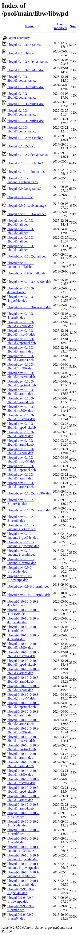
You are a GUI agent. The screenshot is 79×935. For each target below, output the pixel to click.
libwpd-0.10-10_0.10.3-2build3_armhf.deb (23, 671)
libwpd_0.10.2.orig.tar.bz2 (25, 138)
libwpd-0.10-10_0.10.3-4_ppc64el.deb (23, 620)
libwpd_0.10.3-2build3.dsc (25, 70)
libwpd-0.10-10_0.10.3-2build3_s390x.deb (23, 645)
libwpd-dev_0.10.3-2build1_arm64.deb (20, 442)
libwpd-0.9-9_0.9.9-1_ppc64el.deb (20, 891)
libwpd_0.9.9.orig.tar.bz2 (24, 188)
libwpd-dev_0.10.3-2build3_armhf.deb (20, 349)
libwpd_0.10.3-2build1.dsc (25, 104)
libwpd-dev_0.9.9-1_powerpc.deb (19, 578)
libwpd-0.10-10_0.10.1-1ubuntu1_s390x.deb (23, 848)
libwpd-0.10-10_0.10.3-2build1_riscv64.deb (23, 738)
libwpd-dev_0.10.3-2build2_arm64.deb (20, 400)
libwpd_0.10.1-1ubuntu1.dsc (26, 172)
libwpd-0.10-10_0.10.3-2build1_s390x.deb (23, 730)
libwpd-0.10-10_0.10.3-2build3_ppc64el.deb (23, 662)
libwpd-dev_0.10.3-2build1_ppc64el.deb (21, 425)
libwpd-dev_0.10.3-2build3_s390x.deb (20, 324)
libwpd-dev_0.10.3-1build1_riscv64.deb (21, 459)
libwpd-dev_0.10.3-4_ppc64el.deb (20, 298)
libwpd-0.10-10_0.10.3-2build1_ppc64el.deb (23, 747)
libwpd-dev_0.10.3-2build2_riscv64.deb (21, 375)
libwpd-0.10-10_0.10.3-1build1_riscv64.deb (23, 781)
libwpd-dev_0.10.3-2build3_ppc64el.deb (21, 341)
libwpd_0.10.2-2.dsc (21, 146)
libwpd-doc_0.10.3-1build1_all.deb (20, 248)
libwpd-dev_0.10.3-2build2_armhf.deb (20, 391)
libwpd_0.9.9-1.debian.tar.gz (26, 205)
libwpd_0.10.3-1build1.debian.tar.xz (21, 129)
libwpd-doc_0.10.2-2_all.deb (26, 256)
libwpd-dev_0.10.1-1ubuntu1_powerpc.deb (23, 544)
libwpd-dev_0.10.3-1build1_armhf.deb (20, 476)
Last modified (60, 26)
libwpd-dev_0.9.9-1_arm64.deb (28, 595)
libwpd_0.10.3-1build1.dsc (25, 121)
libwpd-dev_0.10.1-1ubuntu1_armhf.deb (21, 552)
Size (73, 26)
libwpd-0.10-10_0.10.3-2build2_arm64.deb (23, 722)
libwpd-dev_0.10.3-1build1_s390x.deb (20, 451)
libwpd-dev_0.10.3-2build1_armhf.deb (20, 434)
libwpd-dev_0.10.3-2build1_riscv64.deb (21, 417)
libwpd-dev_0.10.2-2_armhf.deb (29, 510)
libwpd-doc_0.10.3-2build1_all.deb (20, 239)
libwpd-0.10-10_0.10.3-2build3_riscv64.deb (23, 654)
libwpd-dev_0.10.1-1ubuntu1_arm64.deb (21, 561)
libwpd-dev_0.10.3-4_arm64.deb (20, 315)
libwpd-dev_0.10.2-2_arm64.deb (20, 518)
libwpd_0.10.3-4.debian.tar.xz (27, 61)
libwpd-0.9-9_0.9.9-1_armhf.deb (20, 908)
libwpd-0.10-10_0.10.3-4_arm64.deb (23, 637)
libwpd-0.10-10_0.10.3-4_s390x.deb (23, 603)
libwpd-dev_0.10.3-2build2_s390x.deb (20, 366)
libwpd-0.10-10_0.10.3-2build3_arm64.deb (23, 679)
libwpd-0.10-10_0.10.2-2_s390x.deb (23, 815)
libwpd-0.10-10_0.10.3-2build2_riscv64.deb (23, 696)
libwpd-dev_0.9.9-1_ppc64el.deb (19, 569)
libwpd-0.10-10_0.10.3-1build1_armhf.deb (23, 798)
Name (29, 26)
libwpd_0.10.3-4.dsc (21, 53)
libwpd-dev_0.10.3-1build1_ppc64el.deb (21, 468)
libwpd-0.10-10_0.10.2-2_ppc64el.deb (23, 823)
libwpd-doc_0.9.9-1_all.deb (26, 273)
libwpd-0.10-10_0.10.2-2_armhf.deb (23, 832)
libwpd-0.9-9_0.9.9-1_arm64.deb (20, 916)
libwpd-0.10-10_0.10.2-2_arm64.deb (23, 840)
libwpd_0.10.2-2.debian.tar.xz (27, 155)
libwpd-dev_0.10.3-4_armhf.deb (29, 307)
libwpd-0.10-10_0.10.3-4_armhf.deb (23, 628)
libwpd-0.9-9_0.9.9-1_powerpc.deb (20, 899)
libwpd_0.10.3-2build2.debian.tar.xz (21, 95)
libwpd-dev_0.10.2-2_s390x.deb (29, 493)
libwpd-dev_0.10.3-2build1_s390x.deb (20, 408)
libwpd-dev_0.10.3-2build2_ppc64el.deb (21, 383)
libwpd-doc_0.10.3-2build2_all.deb (20, 231)
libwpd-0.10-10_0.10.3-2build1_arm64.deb (23, 764)
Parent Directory (18, 38)
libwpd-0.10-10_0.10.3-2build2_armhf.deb (23, 713)
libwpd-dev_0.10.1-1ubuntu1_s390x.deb (21, 527)
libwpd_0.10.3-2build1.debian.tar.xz (21, 112)
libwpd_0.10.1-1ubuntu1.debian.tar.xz (22, 180)
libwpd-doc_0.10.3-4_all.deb (26, 214)
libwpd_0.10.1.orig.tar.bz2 (25, 163)
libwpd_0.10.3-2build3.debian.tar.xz (21, 78)
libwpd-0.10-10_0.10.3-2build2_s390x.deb (23, 688)
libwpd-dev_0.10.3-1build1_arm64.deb (20, 485)
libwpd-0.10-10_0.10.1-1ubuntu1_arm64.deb (23, 882)
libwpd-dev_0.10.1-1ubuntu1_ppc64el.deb (22, 535)
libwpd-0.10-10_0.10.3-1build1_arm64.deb (23, 806)
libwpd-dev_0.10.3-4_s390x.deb (29, 282)
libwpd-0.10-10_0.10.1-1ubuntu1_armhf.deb (23, 874)
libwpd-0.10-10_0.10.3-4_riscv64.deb (23, 612)
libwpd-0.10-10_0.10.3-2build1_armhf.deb (23, 755)
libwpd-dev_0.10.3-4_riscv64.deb (20, 290)
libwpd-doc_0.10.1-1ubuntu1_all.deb (20, 265)
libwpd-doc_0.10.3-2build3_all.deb (20, 222)
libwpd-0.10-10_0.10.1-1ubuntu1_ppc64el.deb (23, 857)
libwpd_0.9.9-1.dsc (20, 197)
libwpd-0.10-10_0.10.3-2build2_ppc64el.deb (23, 705)
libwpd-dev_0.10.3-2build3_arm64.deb (20, 358)
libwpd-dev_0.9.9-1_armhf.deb (28, 586)
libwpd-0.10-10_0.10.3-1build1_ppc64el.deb (23, 789)
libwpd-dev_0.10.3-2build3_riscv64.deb (21, 332)
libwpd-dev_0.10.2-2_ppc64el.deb (20, 501)
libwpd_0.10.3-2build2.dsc (25, 87)
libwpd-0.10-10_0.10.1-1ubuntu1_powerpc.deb (23, 865)
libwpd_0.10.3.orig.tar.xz (24, 45)
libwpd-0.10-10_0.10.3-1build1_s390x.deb (23, 772)
